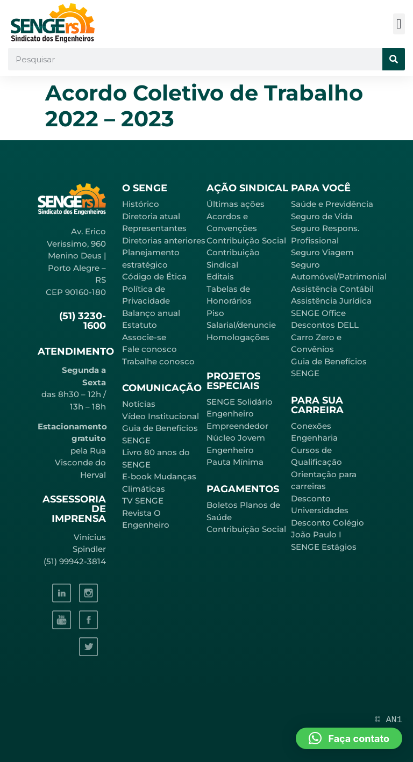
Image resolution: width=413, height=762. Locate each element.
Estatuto (139, 325)
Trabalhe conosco (158, 361)
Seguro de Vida (322, 216)
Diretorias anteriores (163, 240)
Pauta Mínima (235, 462)
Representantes (154, 228)
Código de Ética (154, 276)
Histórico (140, 204)
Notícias (138, 404)
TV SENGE (142, 500)
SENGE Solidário (239, 402)
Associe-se (144, 337)
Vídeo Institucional (160, 416)
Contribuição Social (246, 240)
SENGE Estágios (324, 547)
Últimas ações (235, 204)
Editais (220, 276)
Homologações (237, 337)
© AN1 (388, 720)
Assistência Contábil (332, 289)
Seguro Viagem (322, 252)
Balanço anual (151, 313)
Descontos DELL (325, 325)
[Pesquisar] (393, 59)
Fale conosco (149, 349)
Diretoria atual (151, 216)
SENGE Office (318, 313)
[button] (399, 23)
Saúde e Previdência (332, 204)
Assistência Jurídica (331, 301)
